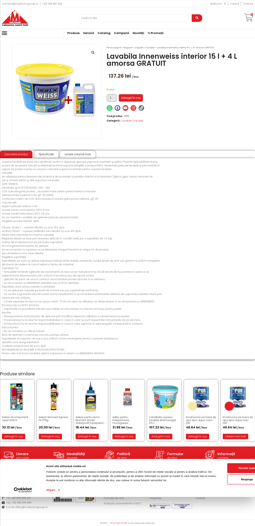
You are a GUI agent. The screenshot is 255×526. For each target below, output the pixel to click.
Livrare (22, 453)
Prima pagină (114, 47)
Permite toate (225, 492)
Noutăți (138, 33)
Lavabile (150, 47)
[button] (93, 52)
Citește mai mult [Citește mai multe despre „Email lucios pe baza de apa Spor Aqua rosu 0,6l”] (235, 436)
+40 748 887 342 (52, 3)
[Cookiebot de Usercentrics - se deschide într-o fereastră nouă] (22, 519)
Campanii (121, 33)
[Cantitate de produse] (112, 98)
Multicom (218, 3)
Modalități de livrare (116, 482)
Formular (175, 453)
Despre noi (202, 482)
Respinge (226, 504)
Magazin (128, 47)
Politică (123, 453)
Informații (226, 453)
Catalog (104, 33)
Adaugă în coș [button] (13, 436)
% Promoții (156, 33)
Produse (73, 33)
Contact (248, 3)
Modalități (76, 453)
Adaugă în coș (131, 98)
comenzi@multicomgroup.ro (20, 3)
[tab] (16, 154)
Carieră (234, 3)
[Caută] (135, 18)
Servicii (88, 33)
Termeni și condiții (161, 482)
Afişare (50, 519)
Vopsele (139, 47)
